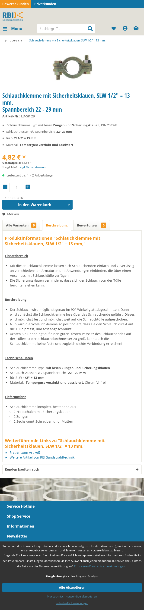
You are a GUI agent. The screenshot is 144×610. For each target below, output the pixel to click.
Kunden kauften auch (22, 469)
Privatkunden (45, 4)
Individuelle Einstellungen (72, 603)
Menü (12, 28)
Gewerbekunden (15, 4)
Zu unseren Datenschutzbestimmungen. (100, 566)
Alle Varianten (21, 225)
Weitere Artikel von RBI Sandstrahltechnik (39, 457)
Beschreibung (56, 225)
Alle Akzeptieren (72, 587)
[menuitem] (12, 28)
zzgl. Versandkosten (32, 167)
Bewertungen (91, 225)
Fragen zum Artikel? (22, 452)
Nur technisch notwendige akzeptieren (72, 596)
